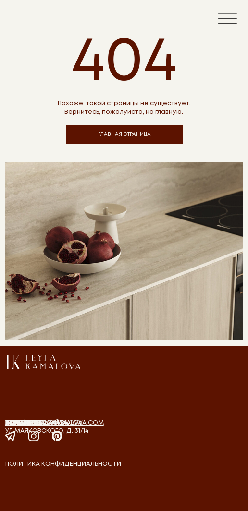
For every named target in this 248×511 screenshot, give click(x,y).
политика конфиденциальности (63, 464)
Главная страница (36, 423)
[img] (43, 362)
